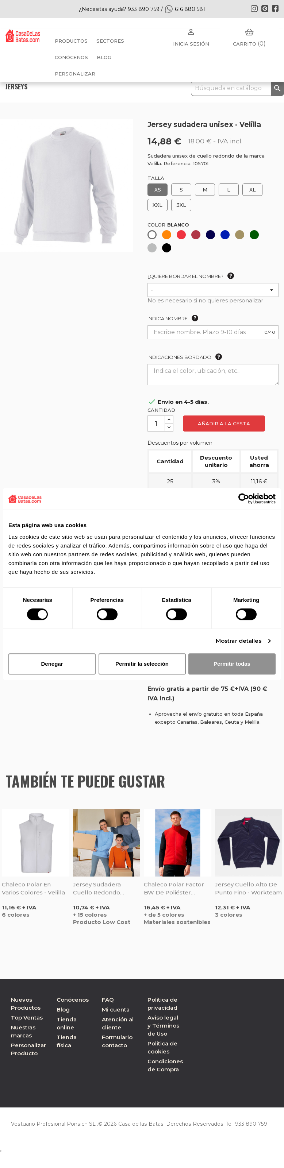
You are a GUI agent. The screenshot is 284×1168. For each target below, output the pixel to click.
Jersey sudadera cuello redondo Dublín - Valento (97, 889)
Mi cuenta (116, 1009)
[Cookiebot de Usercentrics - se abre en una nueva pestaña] (244, 498)
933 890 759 (248, 1124)
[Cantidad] (156, 423)
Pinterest (264, 8)
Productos (71, 41)
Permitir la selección (142, 664)
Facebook (275, 8)
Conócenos (71, 57)
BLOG (104, 57)
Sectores (110, 41)
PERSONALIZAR (75, 74)
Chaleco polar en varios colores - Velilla (33, 888)
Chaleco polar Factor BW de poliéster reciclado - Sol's (174, 889)
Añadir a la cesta (224, 423)
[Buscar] (237, 88)
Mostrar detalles (239, 640)
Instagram (254, 8)
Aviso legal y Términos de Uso (163, 1025)
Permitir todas (232, 664)
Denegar (52, 664)
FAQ (108, 999)
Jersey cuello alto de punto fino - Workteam (248, 888)
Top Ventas (27, 1017)
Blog (63, 1009)
